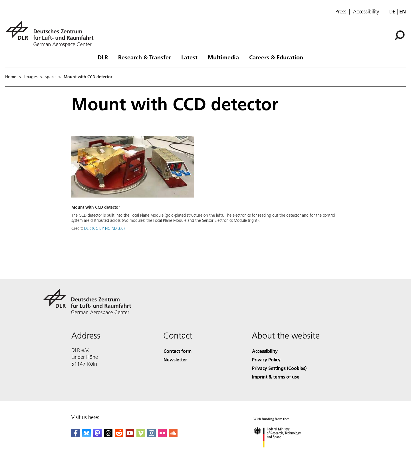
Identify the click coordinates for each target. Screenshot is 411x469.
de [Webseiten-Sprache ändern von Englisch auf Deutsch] (392, 11)
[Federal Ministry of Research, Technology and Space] (285, 453)
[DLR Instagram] (151, 435)
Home (10, 77)
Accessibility (366, 12)
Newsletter (175, 360)
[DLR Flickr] (162, 435)
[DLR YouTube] (130, 435)
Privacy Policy (266, 360)
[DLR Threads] (108, 435)
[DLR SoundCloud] (173, 435)
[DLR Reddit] (119, 435)
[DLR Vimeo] (140, 435)
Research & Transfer (144, 57)
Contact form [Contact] (178, 351)
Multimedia (223, 57)
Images (30, 77)
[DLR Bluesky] (86, 435)
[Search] (399, 35)
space (50, 77)
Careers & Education (276, 57)
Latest (189, 57)
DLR (103, 57)
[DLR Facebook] (75, 435)
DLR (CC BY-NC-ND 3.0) (104, 228)
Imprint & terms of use (275, 377)
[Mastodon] (97, 435)
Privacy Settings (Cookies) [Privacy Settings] (279, 368)
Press (340, 12)
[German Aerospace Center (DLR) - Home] (51, 34)
